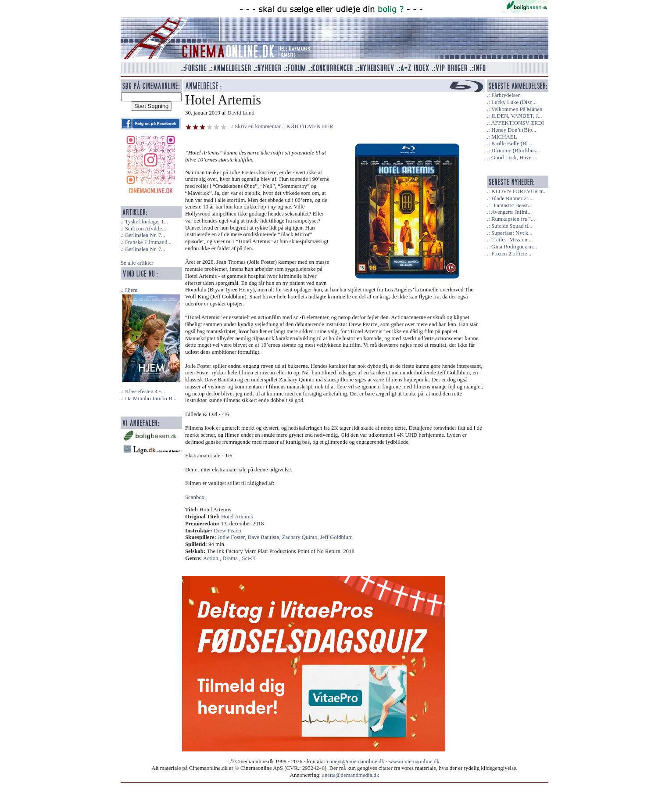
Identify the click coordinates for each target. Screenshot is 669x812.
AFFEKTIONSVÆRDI (517, 123)
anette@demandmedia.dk (350, 775)
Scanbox (194, 497)
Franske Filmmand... (148, 242)
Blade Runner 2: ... (512, 198)
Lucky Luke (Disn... (514, 102)
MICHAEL (504, 137)
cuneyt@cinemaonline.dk (355, 761)
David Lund (240, 113)
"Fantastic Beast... (511, 205)
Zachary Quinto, (301, 537)
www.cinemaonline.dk (414, 761)
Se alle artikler (137, 263)
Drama (230, 558)
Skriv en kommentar (258, 126)
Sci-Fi (249, 558)
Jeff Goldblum (336, 537)
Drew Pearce (228, 531)
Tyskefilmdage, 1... (146, 222)
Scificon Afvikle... (145, 229)
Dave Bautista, (264, 537)
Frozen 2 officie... (511, 254)
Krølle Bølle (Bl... (511, 143)
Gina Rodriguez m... (514, 247)
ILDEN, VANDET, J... (516, 116)
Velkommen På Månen (517, 109)
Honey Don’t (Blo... (514, 130)
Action (210, 558)
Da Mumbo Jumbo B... (150, 398)
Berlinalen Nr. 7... (145, 235)
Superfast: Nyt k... (511, 233)
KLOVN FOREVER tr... (519, 191)
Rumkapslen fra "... (513, 219)
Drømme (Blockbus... (515, 150)
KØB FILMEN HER (309, 126)
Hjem (131, 290)
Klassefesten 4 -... (145, 391)
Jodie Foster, (232, 537)
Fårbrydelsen (506, 95)
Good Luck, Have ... (514, 157)
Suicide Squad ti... (511, 226)
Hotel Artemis (237, 517)
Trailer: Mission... (511, 240)
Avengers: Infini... (511, 212)
